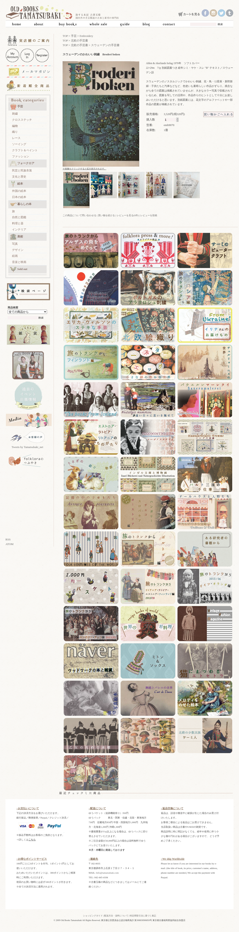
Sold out (18, 269)
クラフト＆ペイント (25, 150)
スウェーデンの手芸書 (105, 45)
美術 (16, 237)
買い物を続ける (106, 215)
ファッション (20, 156)
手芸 (16, 106)
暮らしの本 (21, 204)
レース (16, 138)
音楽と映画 (19, 262)
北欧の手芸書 (79, 40)
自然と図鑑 (19, 217)
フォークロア (22, 163)
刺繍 (15, 113)
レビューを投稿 (148, 215)
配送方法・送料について (116, 915)
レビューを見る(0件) (128, 215)
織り (15, 131)
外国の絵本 (19, 191)
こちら (32, 839)
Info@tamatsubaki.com (107, 872)
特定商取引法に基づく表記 (143, 915)
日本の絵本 (19, 197)
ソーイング (19, 144)
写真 (15, 243)
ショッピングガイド (93, 915)
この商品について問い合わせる (79, 215)
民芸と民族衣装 (22, 170)
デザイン (17, 250)
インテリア (19, 229)
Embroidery (86, 36)
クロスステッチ (22, 119)
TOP (65, 36)
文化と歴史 (19, 176)
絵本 (16, 184)
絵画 (15, 255)
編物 (15, 126)
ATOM (9, 544)
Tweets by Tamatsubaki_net (27, 447)
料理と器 (17, 223)
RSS (8, 539)
